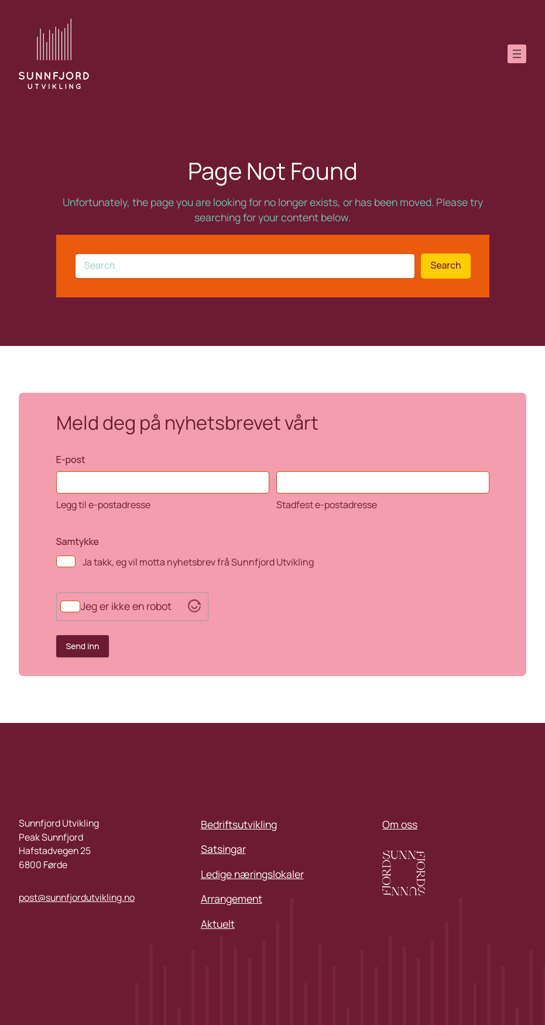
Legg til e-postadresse (103, 504)
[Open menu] (517, 53)
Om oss (399, 824)
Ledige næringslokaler (252, 874)
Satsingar (223, 849)
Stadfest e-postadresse (326, 504)
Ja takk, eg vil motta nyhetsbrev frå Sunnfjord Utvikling (198, 562)
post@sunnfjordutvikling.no (77, 897)
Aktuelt (218, 924)
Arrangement (231, 899)
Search (445, 265)
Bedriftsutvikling (239, 824)
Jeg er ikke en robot (126, 606)
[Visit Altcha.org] (194, 608)
